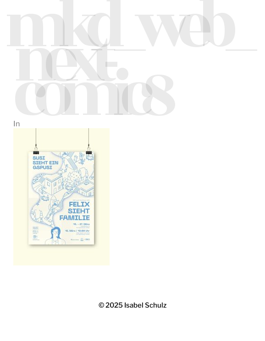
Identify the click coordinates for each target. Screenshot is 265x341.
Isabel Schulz (145, 305)
